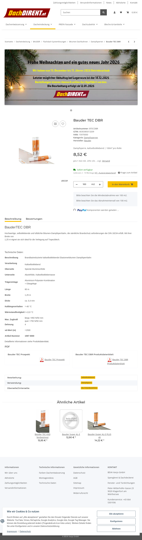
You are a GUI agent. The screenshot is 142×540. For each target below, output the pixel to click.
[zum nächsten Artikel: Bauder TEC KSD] (134, 42)
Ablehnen (116, 529)
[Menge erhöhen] (100, 184)
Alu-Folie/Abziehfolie (89, 388)
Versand (106, 161)
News (109, 2)
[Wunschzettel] (121, 12)
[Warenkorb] (132, 12)
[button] (114, 12)
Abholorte (121, 2)
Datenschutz (79, 472)
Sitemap (77, 483)
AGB (75, 478)
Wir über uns (11, 472)
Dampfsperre (87, 383)
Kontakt (133, 2)
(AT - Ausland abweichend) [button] (105, 173)
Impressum (78, 488)
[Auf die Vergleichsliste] (55, 124)
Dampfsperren (91, 137)
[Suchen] (80, 12)
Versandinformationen (91, 2)
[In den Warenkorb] (7, 116)
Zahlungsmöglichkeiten (64, 2)
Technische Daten (47, 483)
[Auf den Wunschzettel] (63, 124)
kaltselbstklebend (88, 377)
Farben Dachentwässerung (52, 472)
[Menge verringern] (77, 184)
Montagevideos (46, 478)
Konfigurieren (116, 521)
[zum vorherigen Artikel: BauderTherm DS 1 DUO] (129, 42)
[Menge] (84, 184)
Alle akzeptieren (116, 514)
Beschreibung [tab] (13, 219)
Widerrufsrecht (80, 493)
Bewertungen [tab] (34, 219)
